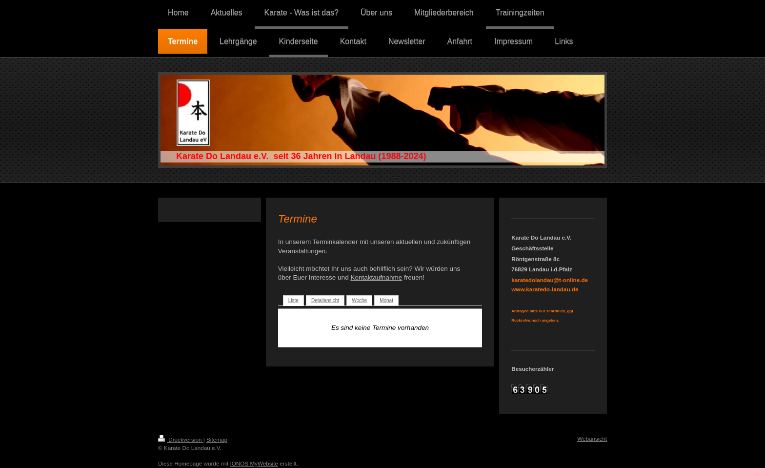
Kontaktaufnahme (376, 277)
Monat (386, 300)
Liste (293, 300)
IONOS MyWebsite (254, 463)
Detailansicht (325, 300)
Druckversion (180, 439)
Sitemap (216, 439)
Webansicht (592, 438)
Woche (359, 300)
